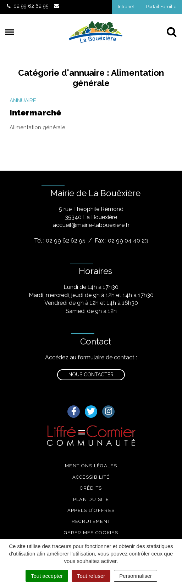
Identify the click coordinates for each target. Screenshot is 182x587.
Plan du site (91, 499)
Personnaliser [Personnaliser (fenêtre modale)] (135, 576)
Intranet (126, 6)
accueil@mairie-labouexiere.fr (91, 225)
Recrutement (91, 521)
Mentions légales (91, 465)
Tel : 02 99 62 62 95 (60, 240)
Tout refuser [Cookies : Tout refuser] (91, 576)
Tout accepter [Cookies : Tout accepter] (47, 576)
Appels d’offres (91, 510)
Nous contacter (91, 374)
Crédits (91, 488)
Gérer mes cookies (91, 532)
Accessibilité (91, 477)
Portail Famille (161, 6)
